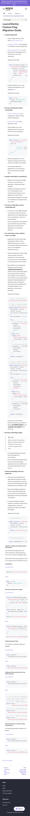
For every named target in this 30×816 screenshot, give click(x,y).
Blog (4, 788)
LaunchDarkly (9, 567)
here (14, 89)
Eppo (4, 785)
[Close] (29, 3)
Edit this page (7, 760)
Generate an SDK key (13, 44)
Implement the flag (13, 121)
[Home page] (4, 13)
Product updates (7, 793)
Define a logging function (15, 50)
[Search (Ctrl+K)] (26, 8)
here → (14, 4)
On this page (7, 19)
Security (5, 805)
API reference (6, 802)
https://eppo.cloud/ (17, 40)
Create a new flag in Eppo (15, 113)
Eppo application (7, 790)
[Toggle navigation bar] (4, 9)
